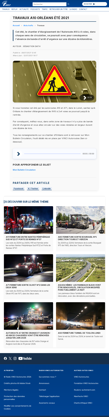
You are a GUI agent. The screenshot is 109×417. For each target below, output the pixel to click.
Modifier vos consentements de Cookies (17, 407)
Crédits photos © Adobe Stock (17, 383)
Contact (42, 390)
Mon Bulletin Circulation (24, 170)
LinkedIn (47, 189)
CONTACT (83, 9)
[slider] (52, 153)
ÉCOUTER (89, 4)
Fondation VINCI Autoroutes (86, 383)
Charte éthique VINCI (83, 403)
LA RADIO (73, 9)
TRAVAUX (6, 9)
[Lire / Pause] (83, 98)
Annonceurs (44, 383)
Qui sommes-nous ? (47, 377)
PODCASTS (35, 9)
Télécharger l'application (49, 396)
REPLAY (14, 9)
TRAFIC (45, 9)
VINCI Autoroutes (81, 377)
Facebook (18, 189)
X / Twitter (33, 189)
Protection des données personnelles (14, 397)
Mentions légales (11, 390)
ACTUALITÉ (24, 9)
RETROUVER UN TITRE (59, 9)
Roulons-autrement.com (84, 390)
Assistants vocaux (47, 403)
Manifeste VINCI (81, 396)
